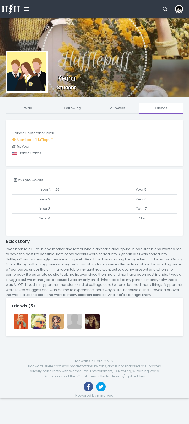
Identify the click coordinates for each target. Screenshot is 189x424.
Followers (116, 108)
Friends (161, 108)
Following (72, 108)
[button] (165, 9)
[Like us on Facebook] (88, 386)
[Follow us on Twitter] (101, 386)
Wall (28, 108)
